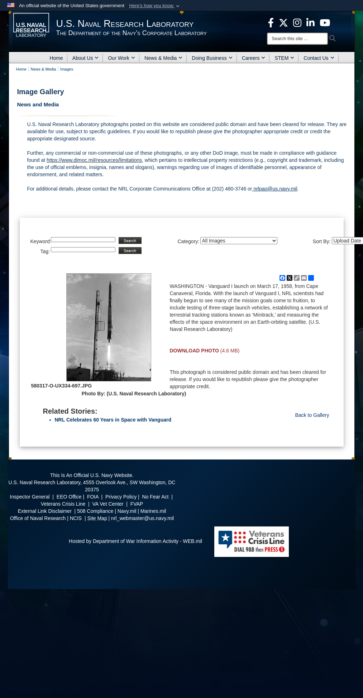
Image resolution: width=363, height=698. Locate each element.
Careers (254, 58)
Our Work (121, 58)
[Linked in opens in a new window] (310, 22)
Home (56, 58)
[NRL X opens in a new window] (283, 22)
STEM (284, 58)
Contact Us (319, 58)
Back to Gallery (312, 415)
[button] (155, 5)
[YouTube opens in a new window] (325, 22)
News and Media (38, 104)
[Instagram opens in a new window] (297, 22)
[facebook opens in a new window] (271, 22)
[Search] (297, 39)
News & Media (163, 58)
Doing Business (212, 58)
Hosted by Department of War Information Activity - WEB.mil (135, 541)
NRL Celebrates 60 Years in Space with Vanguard (113, 420)
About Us (85, 58)
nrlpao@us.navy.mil (274, 189)
